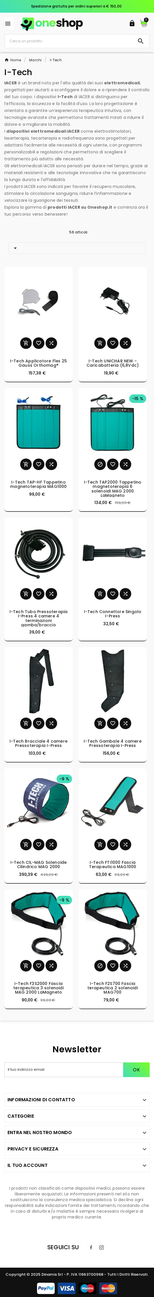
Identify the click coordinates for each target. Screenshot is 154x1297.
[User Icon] (132, 23)
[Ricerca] (68, 41)
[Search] (140, 41)
